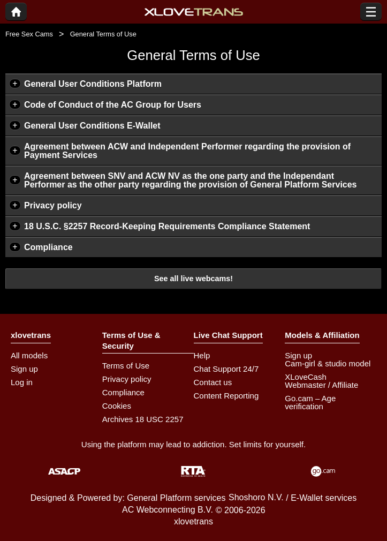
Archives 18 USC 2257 (143, 419)
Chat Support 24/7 (226, 368)
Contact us (213, 382)
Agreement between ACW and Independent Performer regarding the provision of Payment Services (187, 151)
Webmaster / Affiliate (321, 384)
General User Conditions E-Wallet (92, 125)
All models (29, 355)
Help (202, 355)
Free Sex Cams (29, 34)
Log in (22, 382)
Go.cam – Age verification (310, 402)
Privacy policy (53, 205)
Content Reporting (226, 395)
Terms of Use (125, 365)
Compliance (48, 247)
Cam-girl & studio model (327, 363)
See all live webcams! (193, 278)
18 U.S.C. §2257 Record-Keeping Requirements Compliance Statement (167, 226)
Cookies (116, 405)
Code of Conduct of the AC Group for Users (112, 104)
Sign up (24, 368)
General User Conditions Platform (93, 83)
